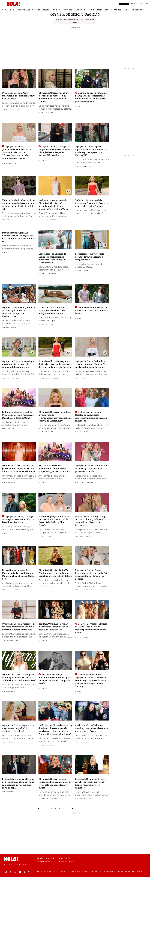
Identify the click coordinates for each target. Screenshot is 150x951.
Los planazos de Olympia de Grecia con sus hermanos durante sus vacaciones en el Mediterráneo (52, 258)
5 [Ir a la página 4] (59, 808)
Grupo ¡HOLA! (66, 861)
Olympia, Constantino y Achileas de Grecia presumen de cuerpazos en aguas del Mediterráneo (18, 312)
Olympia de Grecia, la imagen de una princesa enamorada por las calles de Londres (18, 519)
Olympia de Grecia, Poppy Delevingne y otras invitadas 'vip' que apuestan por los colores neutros (91, 574)
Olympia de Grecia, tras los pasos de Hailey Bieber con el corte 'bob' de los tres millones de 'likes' (19, 677)
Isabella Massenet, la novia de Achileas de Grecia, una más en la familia (91, 310)
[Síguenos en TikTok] (20, 872)
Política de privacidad (98, 871)
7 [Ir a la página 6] (67, 808)
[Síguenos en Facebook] (10, 872)
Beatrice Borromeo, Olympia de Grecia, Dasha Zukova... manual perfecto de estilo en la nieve (91, 628)
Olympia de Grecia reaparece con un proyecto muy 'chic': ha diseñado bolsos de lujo (18, 728)
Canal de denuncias (129, 871)
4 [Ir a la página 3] (55, 808)
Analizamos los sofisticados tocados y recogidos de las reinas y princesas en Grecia (91, 728)
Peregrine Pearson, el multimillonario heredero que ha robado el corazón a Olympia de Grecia (55, 679)
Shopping (80, 10)
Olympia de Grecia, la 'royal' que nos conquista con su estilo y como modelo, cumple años (18, 364)
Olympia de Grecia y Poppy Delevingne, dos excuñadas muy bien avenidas (18, 95)
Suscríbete (124, 4)
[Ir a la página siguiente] (72, 808)
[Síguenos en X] (15, 872)
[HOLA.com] (13, 3)
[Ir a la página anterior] (39, 808)
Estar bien (67, 10)
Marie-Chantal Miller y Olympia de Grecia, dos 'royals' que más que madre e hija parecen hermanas (91, 521)
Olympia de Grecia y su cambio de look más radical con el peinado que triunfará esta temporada (18, 626)
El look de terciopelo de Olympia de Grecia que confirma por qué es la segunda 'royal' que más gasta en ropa (18, 783)
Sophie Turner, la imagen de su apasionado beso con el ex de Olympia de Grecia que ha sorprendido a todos (54, 151)
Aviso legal (44, 871)
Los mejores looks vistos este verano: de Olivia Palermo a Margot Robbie (89, 256)
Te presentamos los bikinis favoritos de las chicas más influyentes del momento (51, 310)
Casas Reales (23, 10)
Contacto (64, 858)
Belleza (47, 10)
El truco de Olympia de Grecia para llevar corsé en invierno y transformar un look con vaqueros (90, 783)
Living (91, 10)
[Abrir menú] (3, 4)
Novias (108, 10)
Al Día (126, 10)
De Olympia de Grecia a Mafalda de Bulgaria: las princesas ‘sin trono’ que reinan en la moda (91, 416)
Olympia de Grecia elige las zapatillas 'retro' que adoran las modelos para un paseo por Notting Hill (91, 151)
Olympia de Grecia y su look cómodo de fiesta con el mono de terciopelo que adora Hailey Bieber (54, 783)
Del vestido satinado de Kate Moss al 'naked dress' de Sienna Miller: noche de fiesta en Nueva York (18, 574)
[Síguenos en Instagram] (6, 872)
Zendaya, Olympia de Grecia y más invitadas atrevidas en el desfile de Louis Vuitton (53, 626)
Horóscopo (138, 10)
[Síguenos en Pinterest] (29, 872)
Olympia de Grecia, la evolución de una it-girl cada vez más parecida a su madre (91, 468)
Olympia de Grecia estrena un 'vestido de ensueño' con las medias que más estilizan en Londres (53, 97)
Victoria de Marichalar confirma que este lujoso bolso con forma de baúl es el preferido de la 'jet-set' (18, 204)
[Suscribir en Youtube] (24, 872)
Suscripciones (45, 858)
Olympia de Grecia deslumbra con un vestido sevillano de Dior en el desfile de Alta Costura (91, 364)
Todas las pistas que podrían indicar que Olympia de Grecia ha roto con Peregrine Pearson (91, 202)
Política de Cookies (67, 871)
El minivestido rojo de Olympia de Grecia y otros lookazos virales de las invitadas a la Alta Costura (55, 364)
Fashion (36, 10)
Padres (117, 10)
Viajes (99, 10)
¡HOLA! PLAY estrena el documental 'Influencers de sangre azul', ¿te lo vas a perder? (54, 468)
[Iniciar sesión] (139, 4)
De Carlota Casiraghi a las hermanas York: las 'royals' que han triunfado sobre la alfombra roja (18, 237)
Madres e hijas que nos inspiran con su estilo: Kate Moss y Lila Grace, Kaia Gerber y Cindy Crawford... (54, 521)
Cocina (56, 10)
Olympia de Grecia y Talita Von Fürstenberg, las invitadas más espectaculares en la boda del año (55, 572)
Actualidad (8, 10)
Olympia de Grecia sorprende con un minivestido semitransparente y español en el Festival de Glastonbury (55, 416)
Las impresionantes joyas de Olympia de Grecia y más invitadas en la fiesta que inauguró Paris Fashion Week (53, 204)
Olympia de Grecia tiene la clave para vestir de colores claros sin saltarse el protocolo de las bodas (18, 468)
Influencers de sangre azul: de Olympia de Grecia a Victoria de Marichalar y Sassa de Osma (18, 414)
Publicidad (43, 861)
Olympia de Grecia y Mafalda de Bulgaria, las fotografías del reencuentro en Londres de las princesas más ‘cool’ (91, 97)
